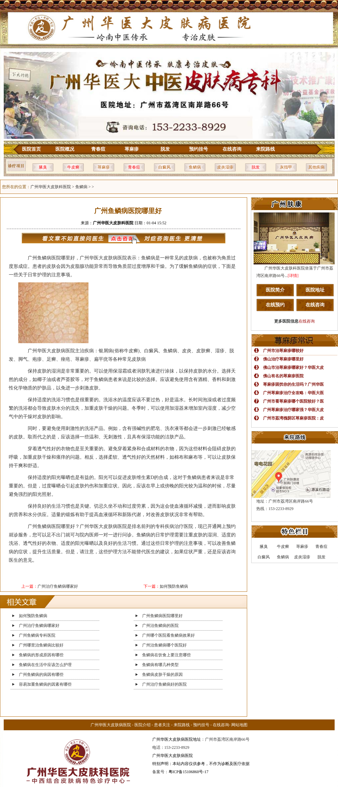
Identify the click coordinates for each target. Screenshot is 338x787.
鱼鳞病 (195, 167)
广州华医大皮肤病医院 (110, 724)
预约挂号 (198, 149)
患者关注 (162, 724)
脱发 (165, 149)
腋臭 (43, 167)
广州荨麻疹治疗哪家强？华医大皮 (293, 409)
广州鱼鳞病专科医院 (37, 635)
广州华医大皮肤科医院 (50, 186)
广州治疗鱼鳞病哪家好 (57, 586)
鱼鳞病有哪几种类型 (160, 664)
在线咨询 (232, 149)
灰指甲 (286, 167)
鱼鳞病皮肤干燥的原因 (162, 674)
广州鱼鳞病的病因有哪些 (41, 674)
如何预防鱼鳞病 (174, 586)
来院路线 (265, 149)
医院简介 (275, 290)
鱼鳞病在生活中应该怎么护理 (45, 664)
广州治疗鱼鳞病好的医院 (164, 684)
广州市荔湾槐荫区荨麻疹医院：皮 (293, 418)
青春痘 (98, 149)
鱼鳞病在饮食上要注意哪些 (166, 655)
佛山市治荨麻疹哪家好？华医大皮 (293, 367)
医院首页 (31, 149)
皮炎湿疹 (225, 167)
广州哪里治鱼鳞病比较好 (41, 645)
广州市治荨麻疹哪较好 (283, 350)
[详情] (293, 275)
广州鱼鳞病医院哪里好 (162, 615)
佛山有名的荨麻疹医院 (283, 376)
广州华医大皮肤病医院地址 (176, 739)
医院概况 (64, 149)
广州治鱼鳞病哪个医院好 (164, 645)
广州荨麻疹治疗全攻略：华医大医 (293, 392)
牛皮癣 (73, 167)
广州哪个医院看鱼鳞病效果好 (168, 635)
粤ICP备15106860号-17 (188, 771)
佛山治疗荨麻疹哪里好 (283, 359)
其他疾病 (316, 167)
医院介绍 (142, 724)
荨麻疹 (132, 149)
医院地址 (315, 290)
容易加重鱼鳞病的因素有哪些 (45, 684)
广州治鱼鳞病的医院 (160, 625)
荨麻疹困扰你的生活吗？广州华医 (293, 384)
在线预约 (275, 304)
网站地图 (239, 724)
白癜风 (164, 167)
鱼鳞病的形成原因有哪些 (41, 655)
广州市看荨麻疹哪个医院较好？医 (293, 401)
